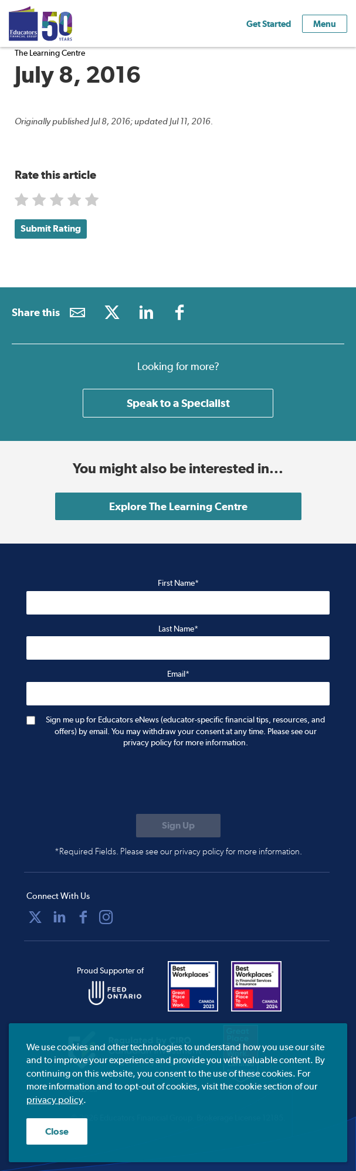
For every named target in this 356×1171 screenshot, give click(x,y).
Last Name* (178, 628)
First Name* (178, 583)
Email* (178, 673)
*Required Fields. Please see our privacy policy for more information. (178, 851)
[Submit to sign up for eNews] (178, 825)
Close (57, 1131)
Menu (324, 24)
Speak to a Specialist (178, 402)
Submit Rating (51, 228)
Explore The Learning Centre (178, 506)
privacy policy (54, 1099)
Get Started (268, 24)
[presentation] (115, 782)
